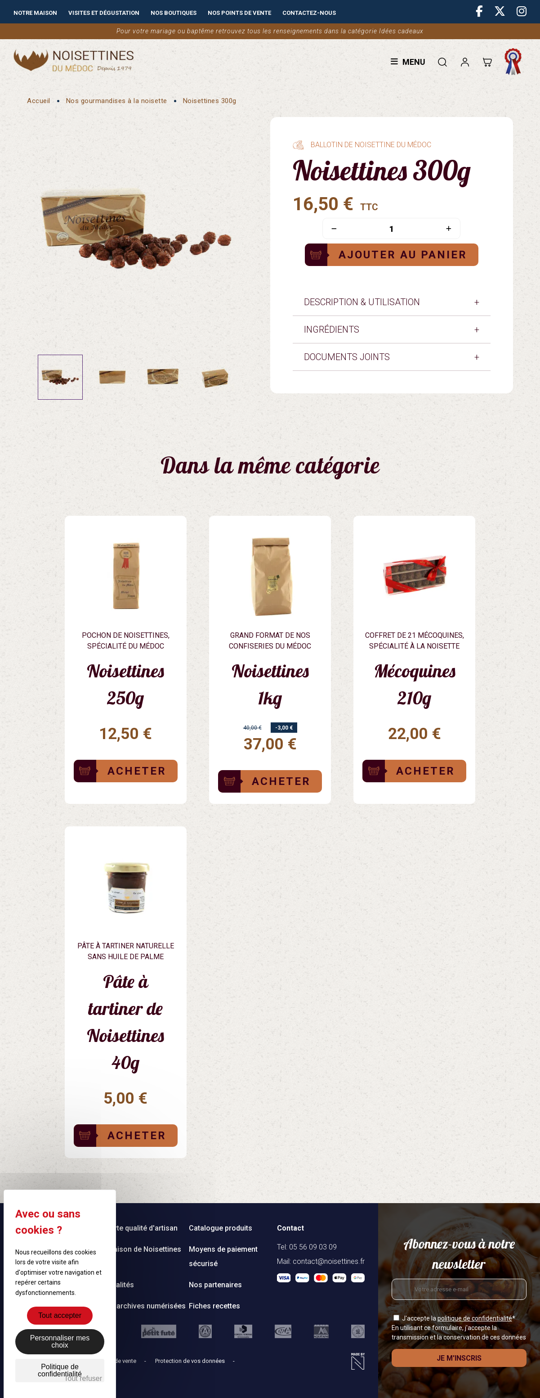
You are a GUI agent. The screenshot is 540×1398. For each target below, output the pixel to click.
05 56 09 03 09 (313, 1247)
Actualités (117, 1285)
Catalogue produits (220, 1228)
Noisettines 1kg (270, 684)
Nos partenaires (215, 1285)
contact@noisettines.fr (329, 1261)
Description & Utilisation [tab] (362, 302)
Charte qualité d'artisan (139, 1228)
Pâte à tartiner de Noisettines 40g (125, 1021)
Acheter (136, 771)
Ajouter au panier (403, 254)
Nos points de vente (239, 12)
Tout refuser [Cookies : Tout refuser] (83, 1378)
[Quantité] (391, 229)
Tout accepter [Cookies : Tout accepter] (59, 1315)
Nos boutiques (173, 12)
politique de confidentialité (474, 1318)
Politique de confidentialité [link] (60, 1370)
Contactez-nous (309, 12)
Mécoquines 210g (414, 684)
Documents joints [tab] (347, 357)
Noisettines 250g (125, 684)
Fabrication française (515, 61)
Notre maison (35, 12)
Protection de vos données (190, 1360)
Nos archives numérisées (143, 1306)
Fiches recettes (214, 1306)
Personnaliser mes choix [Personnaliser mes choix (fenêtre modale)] (60, 1341)
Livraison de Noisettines (141, 1249)
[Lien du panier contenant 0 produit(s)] (487, 62)
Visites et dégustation (103, 12)
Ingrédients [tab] (331, 329)
